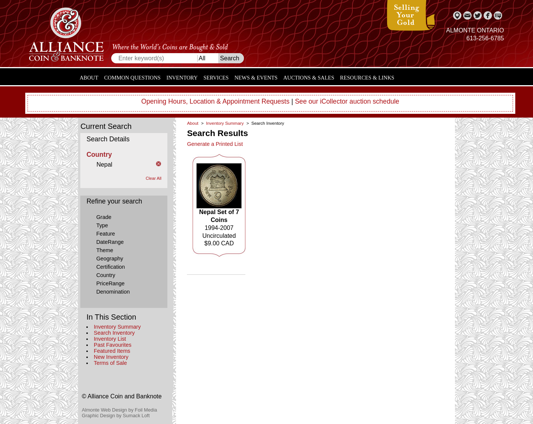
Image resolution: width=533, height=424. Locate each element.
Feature (105, 234)
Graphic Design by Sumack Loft (116, 415)
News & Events (255, 78)
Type (102, 225)
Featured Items (112, 351)
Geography (109, 259)
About (89, 78)
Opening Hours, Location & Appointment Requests (215, 101)
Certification (110, 267)
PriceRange (110, 283)
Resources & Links (367, 78)
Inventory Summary (117, 327)
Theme (104, 250)
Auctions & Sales (308, 78)
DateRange (110, 242)
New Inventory (111, 357)
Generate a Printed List (215, 144)
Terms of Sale (110, 363)
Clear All (154, 178)
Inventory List (110, 339)
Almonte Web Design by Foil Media (119, 410)
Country (105, 275)
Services (216, 78)
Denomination (113, 292)
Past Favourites (113, 345)
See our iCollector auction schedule (347, 101)
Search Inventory (114, 333)
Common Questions (132, 78)
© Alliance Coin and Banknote (122, 396)
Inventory (182, 78)
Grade (103, 217)
